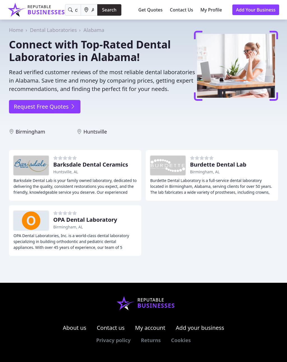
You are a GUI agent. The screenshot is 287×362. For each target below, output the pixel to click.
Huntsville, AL (65, 171)
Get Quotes (150, 10)
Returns (151, 340)
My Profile (211, 10)
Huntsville (95, 131)
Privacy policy (113, 340)
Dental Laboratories (53, 30)
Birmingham (30, 131)
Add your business (200, 327)
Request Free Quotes (45, 106)
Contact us (111, 327)
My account (150, 327)
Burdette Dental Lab (218, 164)
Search (109, 10)
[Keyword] (73, 10)
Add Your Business (256, 10)
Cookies (181, 340)
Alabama (94, 30)
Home (16, 30)
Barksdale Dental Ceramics (90, 164)
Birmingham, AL (205, 171)
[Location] (89, 10)
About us (74, 327)
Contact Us (181, 10)
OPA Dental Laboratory (85, 219)
